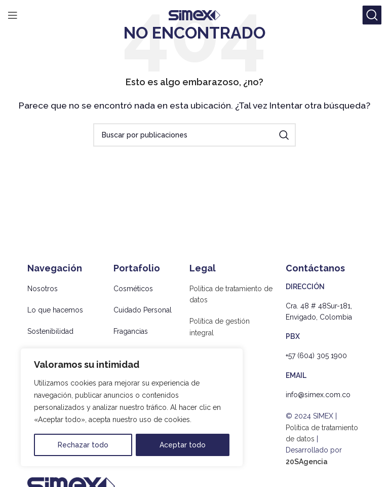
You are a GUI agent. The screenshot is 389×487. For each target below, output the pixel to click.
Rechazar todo (83, 445)
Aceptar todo (183, 445)
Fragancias (130, 331)
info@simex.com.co (318, 395)
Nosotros (42, 289)
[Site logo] (194, 14)
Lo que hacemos (55, 310)
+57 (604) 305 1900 (316, 356)
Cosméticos (133, 289)
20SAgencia (307, 462)
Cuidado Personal (142, 310)
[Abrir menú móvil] (13, 15)
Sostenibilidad (50, 331)
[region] (131, 407)
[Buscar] (371, 15)
